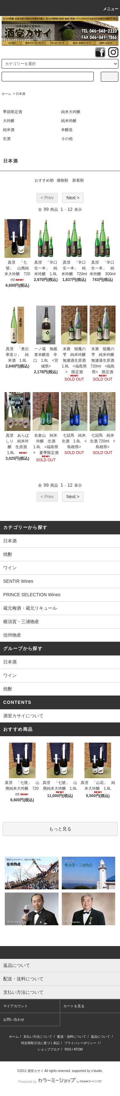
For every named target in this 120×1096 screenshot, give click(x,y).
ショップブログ (48, 1049)
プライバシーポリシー (80, 1043)
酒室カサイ (36, 1071)
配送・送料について (71, 1036)
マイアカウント (15, 1006)
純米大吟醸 (70, 112)
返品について (100, 1036)
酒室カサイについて (23, 715)
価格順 (62, 180)
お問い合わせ (13, 1019)
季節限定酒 (12, 112)
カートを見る (73, 1006)
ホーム (6, 93)
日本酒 (20, 93)
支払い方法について (37, 1036)
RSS (68, 1049)
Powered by (60, 1082)
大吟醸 (8, 121)
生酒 (7, 138)
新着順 (78, 180)
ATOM (78, 1049)
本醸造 (67, 130)
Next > (72, 197)
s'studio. (97, 1071)
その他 (67, 138)
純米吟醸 (68, 121)
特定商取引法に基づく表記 (40, 1043)
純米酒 (8, 130)
